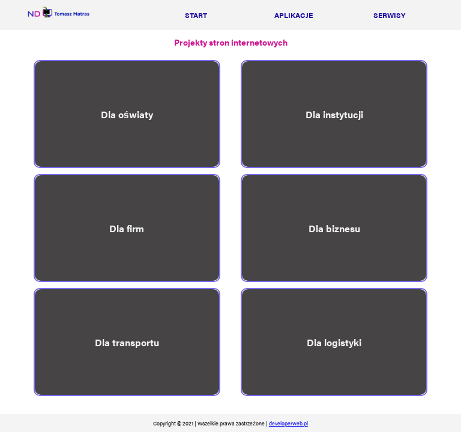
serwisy (389, 15)
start (196, 15)
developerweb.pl (288, 423)
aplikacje (293, 15)
